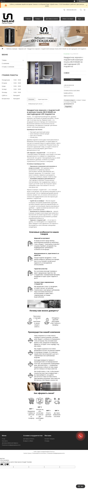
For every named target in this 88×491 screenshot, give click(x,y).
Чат (80, 486)
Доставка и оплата (52, 19)
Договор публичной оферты (10, 443)
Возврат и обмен (28, 441)
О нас (3, 439)
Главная (28, 19)
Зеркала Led (22, 49)
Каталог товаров (49, 439)
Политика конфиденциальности (11, 445)
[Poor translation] (6, 464)
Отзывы (47, 441)
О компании (5, 63)
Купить (72, 79)
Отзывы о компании (8, 67)
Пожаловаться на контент (39, 453)
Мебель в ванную (11, 49)
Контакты (5, 441)
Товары (37, 19)
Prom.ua (52, 451)
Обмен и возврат (67, 19)
